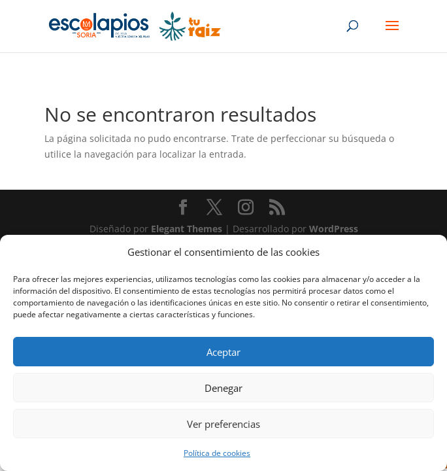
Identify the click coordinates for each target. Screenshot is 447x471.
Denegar (223, 387)
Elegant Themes (186, 228)
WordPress (333, 228)
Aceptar (223, 351)
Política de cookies (217, 453)
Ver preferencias (223, 423)
